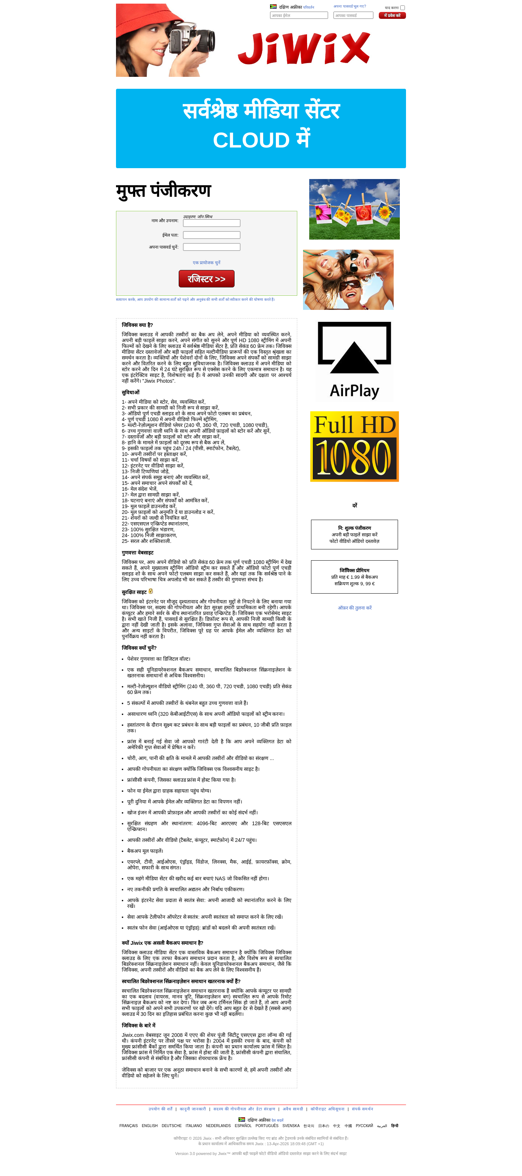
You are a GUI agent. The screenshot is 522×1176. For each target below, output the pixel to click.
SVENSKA (290, 1126)
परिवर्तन (308, 7)
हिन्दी (394, 1126)
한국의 (308, 1126)
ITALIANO (194, 1126)
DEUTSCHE (172, 1126)
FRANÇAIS (128, 1126)
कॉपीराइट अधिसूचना (328, 1109)
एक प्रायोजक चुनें (206, 262)
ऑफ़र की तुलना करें (355, 608)
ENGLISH (150, 1126)
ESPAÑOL (243, 1126)
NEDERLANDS (218, 1126)
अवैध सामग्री (293, 1109)
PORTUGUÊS (267, 1126)
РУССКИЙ (364, 1126)
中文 (336, 1126)
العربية (382, 1126)
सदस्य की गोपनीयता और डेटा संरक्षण (244, 1109)
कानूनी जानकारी (193, 1109)
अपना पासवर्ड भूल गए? (350, 6)
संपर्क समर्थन (362, 1109)
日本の (323, 1126)
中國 (348, 1126)
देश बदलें (277, 1120)
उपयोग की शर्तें (161, 1109)
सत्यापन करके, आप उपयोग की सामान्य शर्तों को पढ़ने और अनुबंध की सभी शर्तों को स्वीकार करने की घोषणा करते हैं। (195, 300)
